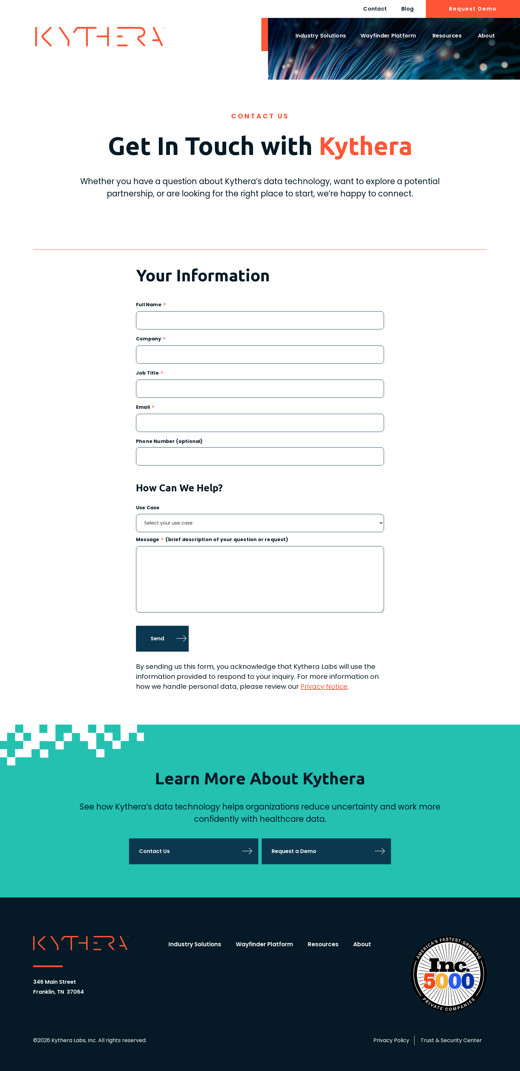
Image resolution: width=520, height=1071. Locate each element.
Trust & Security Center (451, 1040)
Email (143, 407)
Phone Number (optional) (169, 441)
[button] (320, 37)
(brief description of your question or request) (226, 540)
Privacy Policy (391, 1040)
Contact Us (154, 851)
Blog (407, 9)
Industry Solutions (320, 35)
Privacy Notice (324, 686)
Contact (375, 9)
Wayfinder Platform (388, 35)
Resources (447, 35)
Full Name (149, 305)
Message (147, 540)
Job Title (147, 373)
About (486, 35)
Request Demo (473, 9)
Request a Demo (294, 851)
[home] (100, 36)
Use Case (148, 507)
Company (148, 339)
